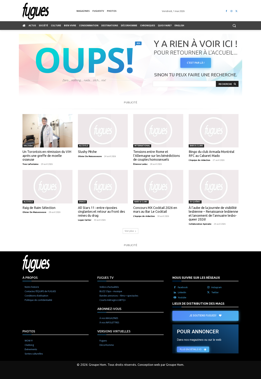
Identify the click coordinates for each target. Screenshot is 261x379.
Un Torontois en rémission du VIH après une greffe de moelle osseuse (46, 155)
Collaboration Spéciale (200, 224)
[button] (234, 25)
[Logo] (49, 11)
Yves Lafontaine (30, 164)
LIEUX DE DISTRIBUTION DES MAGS (198, 303)
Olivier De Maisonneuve (90, 156)
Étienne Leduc (140, 164)
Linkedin (182, 292)
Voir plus (130, 230)
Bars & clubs (196, 146)
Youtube (182, 297)
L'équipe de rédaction (199, 160)
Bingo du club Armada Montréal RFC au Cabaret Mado (211, 153)
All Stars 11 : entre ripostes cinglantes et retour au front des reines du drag (101, 211)
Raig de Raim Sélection (38, 207)
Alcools (83, 146)
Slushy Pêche (87, 151)
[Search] (227, 84)
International (142, 146)
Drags (82, 202)
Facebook (183, 287)
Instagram (216, 287)
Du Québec (195, 202)
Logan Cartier (84, 220)
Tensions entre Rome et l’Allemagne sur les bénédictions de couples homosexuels (156, 155)
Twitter (215, 292)
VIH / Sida (28, 146)
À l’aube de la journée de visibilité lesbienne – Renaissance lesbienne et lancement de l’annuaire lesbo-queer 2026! (213, 213)
